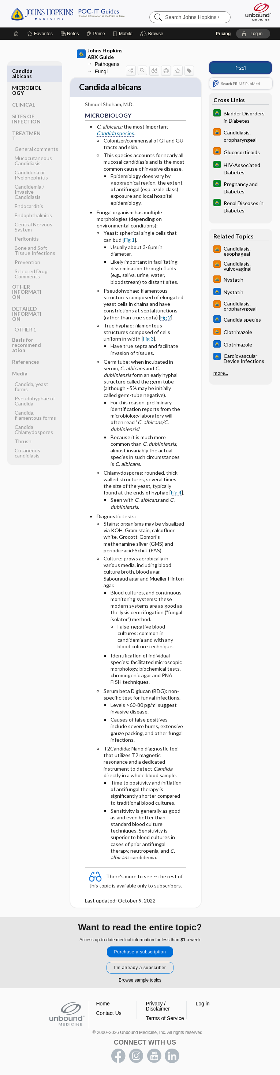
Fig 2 (165, 318)
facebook (118, 1056)
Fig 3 (148, 339)
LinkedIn (172, 1056)
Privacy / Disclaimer (158, 1006)
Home (103, 1004)
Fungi (101, 71)
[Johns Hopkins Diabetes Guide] (240, 116)
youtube (154, 1056)
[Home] (16, 33)
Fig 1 (129, 240)
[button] (152, 33)
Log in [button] (203, 1004)
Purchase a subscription (140, 951)
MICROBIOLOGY (26, 73)
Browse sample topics (140, 980)
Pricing (223, 33)
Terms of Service (165, 1018)
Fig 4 (176, 493)
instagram (136, 1056)
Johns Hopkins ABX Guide (100, 53)
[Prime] (95, 33)
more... (220, 373)
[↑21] (240, 68)
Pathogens (107, 64)
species (115, 134)
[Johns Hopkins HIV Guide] (240, 135)
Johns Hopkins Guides (67, 13)
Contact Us (109, 1013)
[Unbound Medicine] (256, 12)
